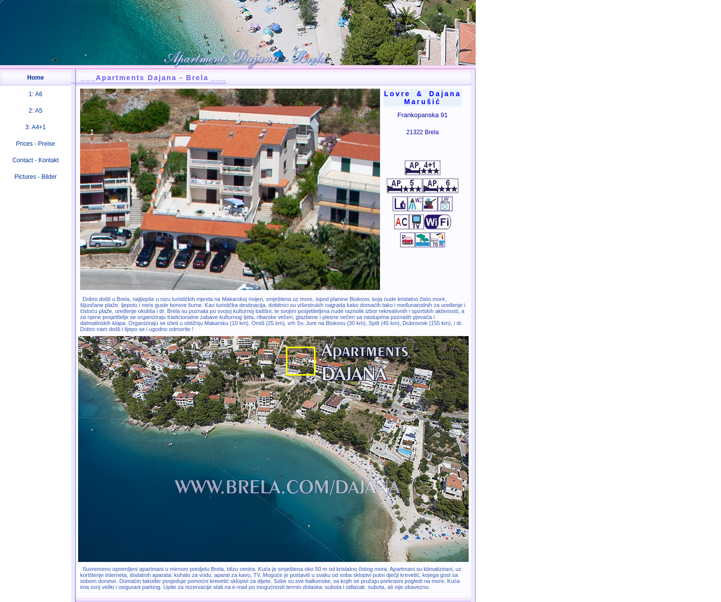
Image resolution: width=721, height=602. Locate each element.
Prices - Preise (35, 143)
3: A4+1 (35, 127)
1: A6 (35, 94)
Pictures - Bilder (36, 176)
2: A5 (35, 110)
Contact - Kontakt (36, 160)
